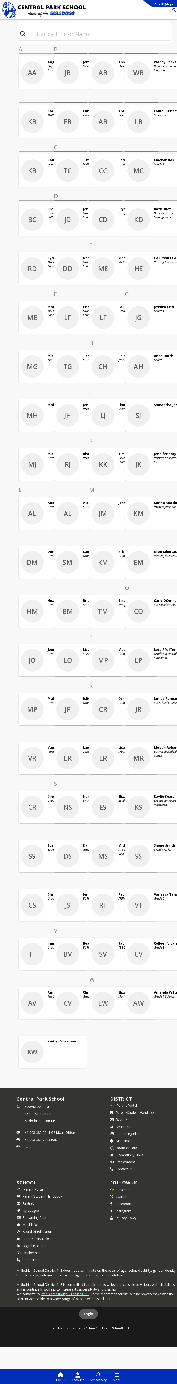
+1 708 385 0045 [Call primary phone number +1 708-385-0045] (37, 1132)
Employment (122, 1162)
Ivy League (121, 1126)
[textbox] (100, 33)
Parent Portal (123, 1105)
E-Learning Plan (125, 1133)
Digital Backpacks (33, 1245)
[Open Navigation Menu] (117, 1377)
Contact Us (121, 1169)
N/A (28, 1146)
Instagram (120, 1211)
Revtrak (118, 1119)
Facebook (120, 1204)
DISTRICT (121, 1099)
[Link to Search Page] (173, 10)
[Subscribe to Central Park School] (119, 1189)
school (26, 1182)
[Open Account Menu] (77, 1377)
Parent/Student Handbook (133, 1112)
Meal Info (120, 1141)
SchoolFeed (120, 1328)
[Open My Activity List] (98, 1377)
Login (88, 1314)
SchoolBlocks (95, 1328)
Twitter (118, 1197)
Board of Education (127, 1148)
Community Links (126, 1155)
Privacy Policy (123, 1218)
